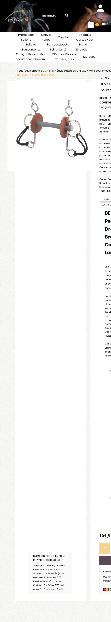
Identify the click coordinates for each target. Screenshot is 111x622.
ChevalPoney (46, 37)
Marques (89, 57)
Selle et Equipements (31, 46)
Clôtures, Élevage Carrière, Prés (64, 56)
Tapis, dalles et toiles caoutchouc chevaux (30, 56)
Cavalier (64, 37)
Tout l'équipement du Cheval (35, 71)
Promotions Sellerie (26, 37)
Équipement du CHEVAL (71, 71)
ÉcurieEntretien (82, 46)
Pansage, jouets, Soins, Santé (58, 46)
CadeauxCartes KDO (84, 37)
